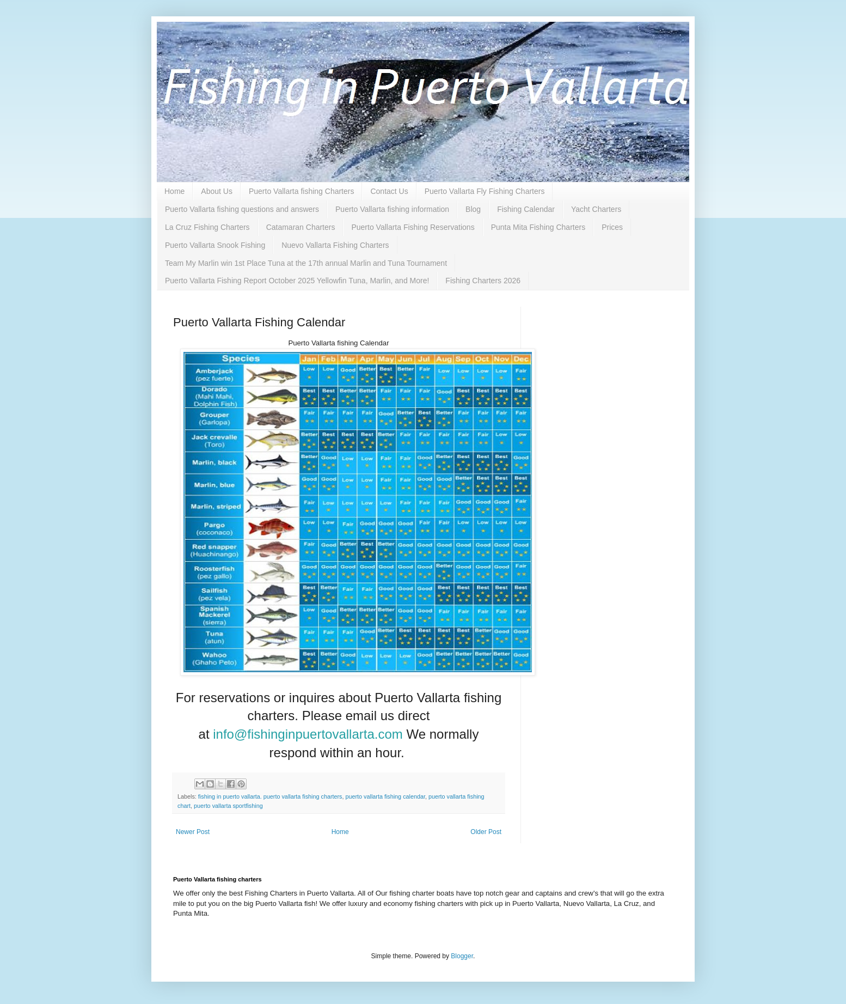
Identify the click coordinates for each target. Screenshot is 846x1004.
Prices (612, 227)
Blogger (462, 956)
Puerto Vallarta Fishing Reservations (412, 227)
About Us (216, 191)
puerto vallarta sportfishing (228, 805)
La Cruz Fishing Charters (207, 227)
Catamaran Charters (300, 227)
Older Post (485, 832)
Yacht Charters (596, 209)
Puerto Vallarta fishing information (392, 209)
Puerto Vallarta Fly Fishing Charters (485, 191)
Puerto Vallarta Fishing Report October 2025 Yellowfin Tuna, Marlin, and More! (297, 280)
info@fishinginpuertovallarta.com (308, 734)
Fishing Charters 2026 (482, 280)
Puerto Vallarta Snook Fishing (215, 245)
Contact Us (389, 191)
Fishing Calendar (526, 209)
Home (174, 191)
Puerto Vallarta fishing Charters (301, 191)
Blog (473, 209)
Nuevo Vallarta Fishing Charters (335, 245)
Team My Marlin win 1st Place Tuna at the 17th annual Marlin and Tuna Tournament (306, 263)
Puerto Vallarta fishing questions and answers (242, 209)
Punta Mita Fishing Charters (538, 227)
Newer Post (193, 832)
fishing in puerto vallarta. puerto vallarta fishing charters (270, 796)
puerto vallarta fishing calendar (385, 796)
